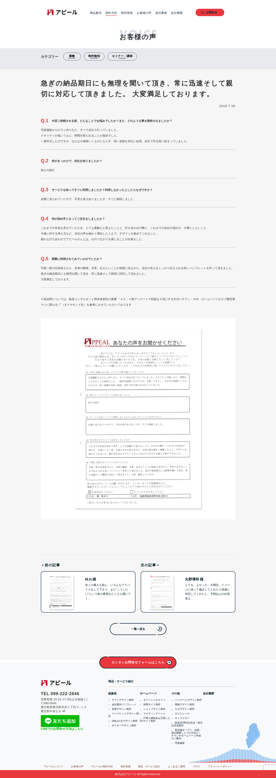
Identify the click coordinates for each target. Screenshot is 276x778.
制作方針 (111, 13)
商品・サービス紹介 (121, 681)
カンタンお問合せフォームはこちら (137, 662)
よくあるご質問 (176, 766)
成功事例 (161, 13)
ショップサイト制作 (154, 709)
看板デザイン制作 (185, 704)
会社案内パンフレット (124, 704)
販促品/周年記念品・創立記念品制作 (187, 724)
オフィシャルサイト (154, 699)
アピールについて (53, 766)
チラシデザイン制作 (123, 699)
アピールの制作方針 (102, 766)
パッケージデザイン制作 (188, 699)
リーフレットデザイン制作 (123, 715)
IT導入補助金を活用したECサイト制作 (155, 719)
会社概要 (177, 13)
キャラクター (182, 718)
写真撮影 (180, 743)
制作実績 (127, 13)
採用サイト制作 (152, 704)
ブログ (196, 766)
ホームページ (148, 693)
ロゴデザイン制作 (185, 709)
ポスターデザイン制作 (124, 725)
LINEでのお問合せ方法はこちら (62, 729)
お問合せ (211, 12)
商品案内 (96, 13)
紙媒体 (112, 693)
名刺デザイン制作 (121, 709)
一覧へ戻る (138, 628)
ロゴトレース (182, 713)
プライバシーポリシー (220, 766)
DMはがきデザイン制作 (125, 720)
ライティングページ (154, 713)
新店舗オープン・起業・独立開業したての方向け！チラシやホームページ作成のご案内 (186, 734)
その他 (175, 693)
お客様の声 (144, 13)
